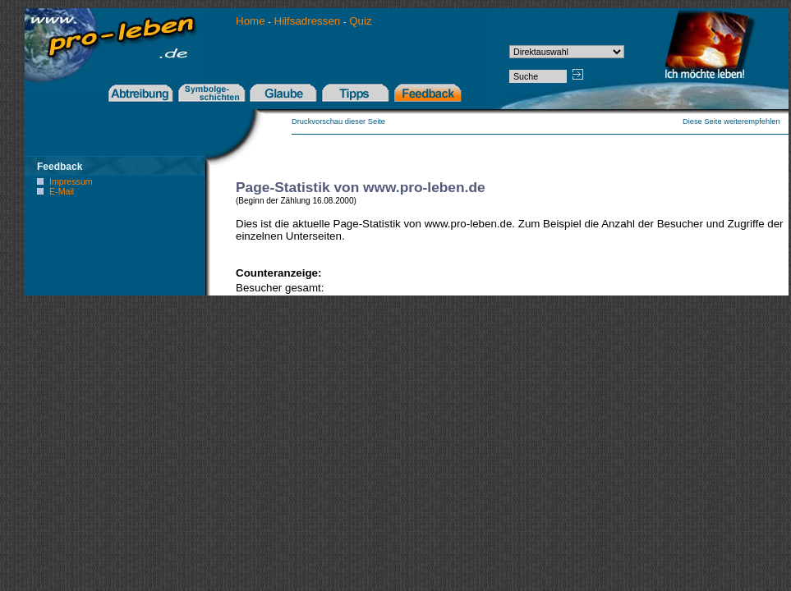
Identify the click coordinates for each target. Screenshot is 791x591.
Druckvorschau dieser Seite (338, 121)
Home (252, 21)
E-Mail (61, 191)
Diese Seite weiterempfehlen (736, 121)
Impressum (71, 181)
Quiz (360, 21)
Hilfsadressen (307, 21)
